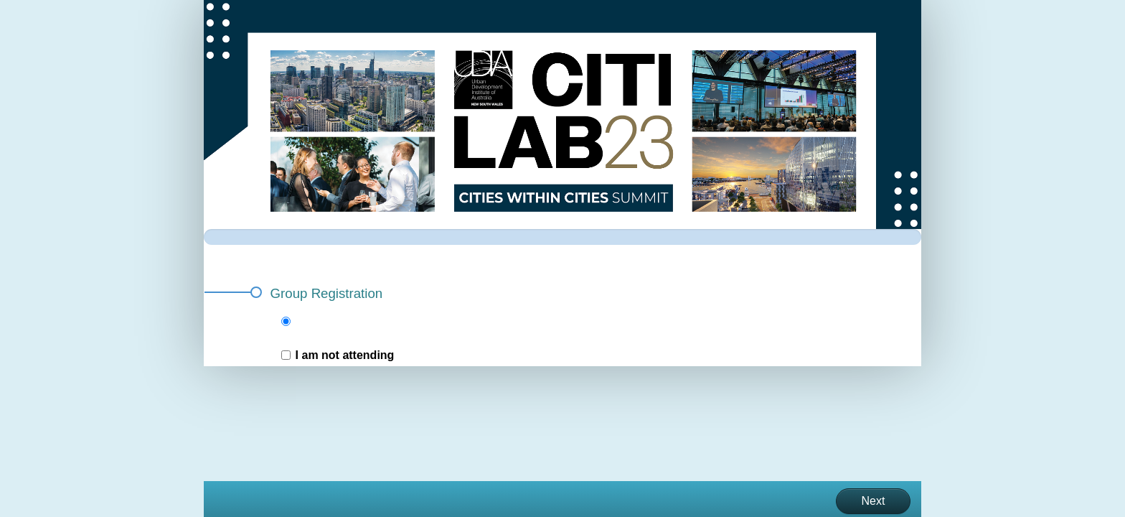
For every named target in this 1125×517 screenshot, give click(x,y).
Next (873, 501)
